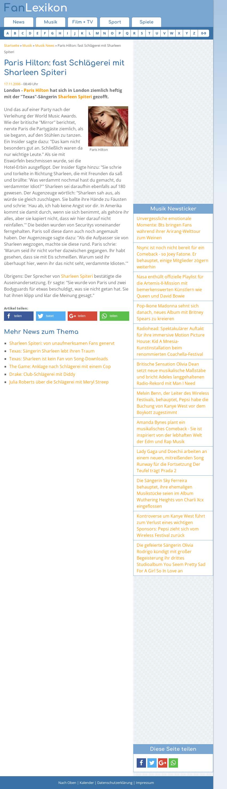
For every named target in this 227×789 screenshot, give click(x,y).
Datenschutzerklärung (114, 782)
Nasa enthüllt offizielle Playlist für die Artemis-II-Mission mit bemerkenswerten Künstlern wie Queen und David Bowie (170, 286)
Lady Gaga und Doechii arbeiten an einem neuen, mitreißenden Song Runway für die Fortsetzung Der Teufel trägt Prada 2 (172, 461)
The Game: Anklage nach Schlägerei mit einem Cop (60, 366)
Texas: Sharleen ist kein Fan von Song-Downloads (58, 359)
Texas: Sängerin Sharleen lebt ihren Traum (52, 351)
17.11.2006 (12, 83)
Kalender (87, 782)
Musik (50, 22)
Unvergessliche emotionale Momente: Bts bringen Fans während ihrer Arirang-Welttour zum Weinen (169, 228)
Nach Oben (67, 782)
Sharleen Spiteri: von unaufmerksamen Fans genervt (62, 343)
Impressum (145, 782)
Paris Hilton (36, 90)
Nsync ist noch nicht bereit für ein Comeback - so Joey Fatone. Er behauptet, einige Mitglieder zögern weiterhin (172, 257)
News (19, 22)
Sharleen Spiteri (75, 97)
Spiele (146, 22)
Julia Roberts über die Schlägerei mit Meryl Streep (59, 382)
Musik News (44, 45)
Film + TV (82, 22)
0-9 (203, 33)
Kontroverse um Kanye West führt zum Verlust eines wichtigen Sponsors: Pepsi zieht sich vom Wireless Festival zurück (171, 525)
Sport (114, 22)
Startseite (11, 45)
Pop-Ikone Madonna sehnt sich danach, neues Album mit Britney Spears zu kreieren (170, 312)
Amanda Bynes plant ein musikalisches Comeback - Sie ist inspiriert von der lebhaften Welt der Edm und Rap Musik (169, 431)
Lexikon (35, 8)
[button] (19, 316)
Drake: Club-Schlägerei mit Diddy (42, 374)
